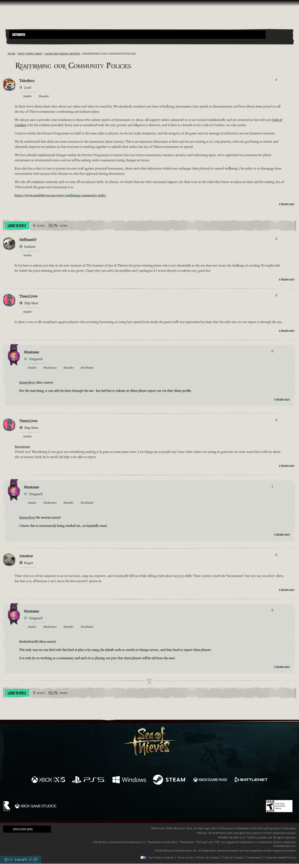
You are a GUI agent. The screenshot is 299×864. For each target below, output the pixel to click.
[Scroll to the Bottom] (35, 859)
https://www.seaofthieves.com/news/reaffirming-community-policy (60, 195)
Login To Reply (17, 226)
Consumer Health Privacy (280, 857)
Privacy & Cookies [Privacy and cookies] (208, 857)
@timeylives (27, 382)
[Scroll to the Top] (6, 859)
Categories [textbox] (18, 34)
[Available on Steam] (170, 780)
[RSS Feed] (5, 53)
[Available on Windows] (129, 780)
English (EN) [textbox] (23, 829)
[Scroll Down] (30, 859)
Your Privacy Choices (161, 857)
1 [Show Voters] (272, 486)
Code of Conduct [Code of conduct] (233, 857)
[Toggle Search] (20, 41)
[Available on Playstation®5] (89, 780)
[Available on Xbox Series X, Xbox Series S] (48, 780)
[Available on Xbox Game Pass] (210, 780)
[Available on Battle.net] (251, 780)
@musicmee (22, 446)
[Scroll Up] (11, 859)
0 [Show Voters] (276, 238)
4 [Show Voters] (276, 79)
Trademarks (254, 857)
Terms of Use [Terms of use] (185, 857)
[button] (137, 34)
